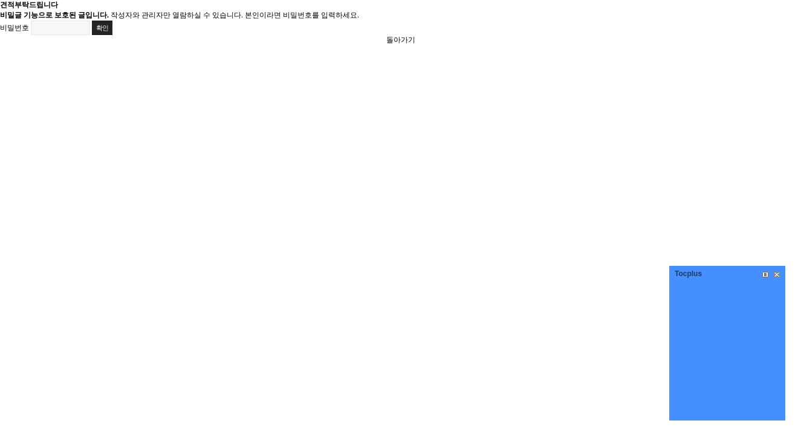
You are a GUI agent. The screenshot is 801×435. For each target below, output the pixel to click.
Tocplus (688, 273)
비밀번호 (14, 28)
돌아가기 (400, 40)
